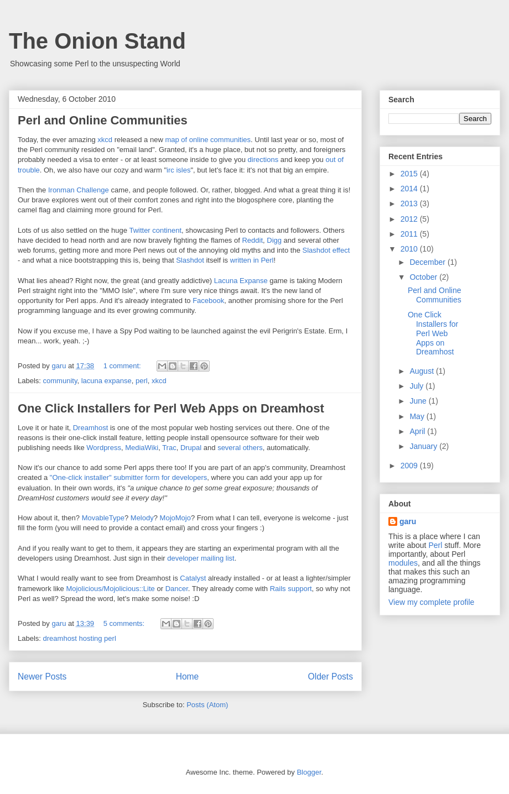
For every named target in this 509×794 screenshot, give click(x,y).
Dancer (176, 588)
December (428, 262)
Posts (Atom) (207, 705)
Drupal (190, 447)
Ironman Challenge (78, 190)
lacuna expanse (106, 381)
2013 (410, 203)
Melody (142, 518)
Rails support (291, 588)
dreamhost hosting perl (79, 638)
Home (187, 676)
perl (142, 381)
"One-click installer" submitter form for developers (128, 477)
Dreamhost (90, 428)
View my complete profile (431, 602)
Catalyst (193, 578)
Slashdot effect (326, 250)
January (424, 446)
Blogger (309, 772)
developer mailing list (200, 558)
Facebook (208, 300)
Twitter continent (155, 230)
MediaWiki (141, 447)
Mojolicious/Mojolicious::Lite (110, 588)
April (418, 431)
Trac (169, 447)
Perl (435, 545)
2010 (410, 248)
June (418, 400)
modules (403, 562)
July (417, 386)
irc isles (178, 170)
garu (407, 521)
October (424, 277)
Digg (274, 240)
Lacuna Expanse (241, 280)
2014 (410, 188)
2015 (410, 173)
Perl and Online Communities (103, 120)
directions (263, 159)
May (417, 416)
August (422, 371)
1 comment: (123, 366)
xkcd (104, 139)
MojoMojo (175, 518)
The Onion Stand (97, 41)
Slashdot (190, 260)
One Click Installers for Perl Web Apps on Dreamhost (171, 408)
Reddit (252, 240)
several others (240, 447)
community (60, 381)
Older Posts (330, 676)
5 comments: (125, 623)
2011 (410, 233)
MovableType (103, 518)
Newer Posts (42, 676)
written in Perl (252, 260)
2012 (410, 219)
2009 (410, 465)
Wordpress (103, 447)
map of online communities (208, 139)
